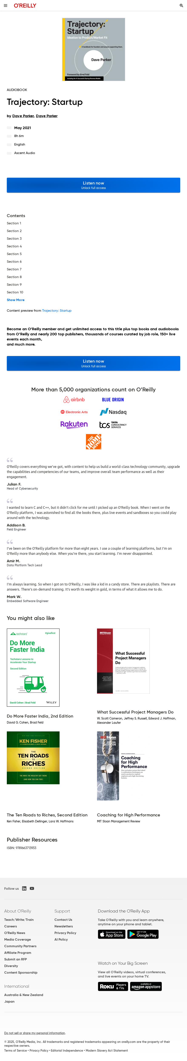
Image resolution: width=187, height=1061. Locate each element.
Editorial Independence (67, 1050)
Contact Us (63, 919)
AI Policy (61, 939)
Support (62, 911)
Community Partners (20, 946)
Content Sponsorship (20, 972)
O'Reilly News (14, 933)
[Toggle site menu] (5, 5)
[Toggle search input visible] (181, 5)
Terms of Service (15, 1050)
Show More (15, 300)
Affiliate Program (17, 952)
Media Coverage (17, 939)
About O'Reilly (17, 911)
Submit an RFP (15, 959)
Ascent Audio (24, 153)
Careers (10, 926)
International (16, 986)
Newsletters (63, 926)
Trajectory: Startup (57, 310)
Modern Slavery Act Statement (107, 1050)
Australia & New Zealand (23, 995)
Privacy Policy (65, 933)
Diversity (11, 966)
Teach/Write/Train (19, 919)
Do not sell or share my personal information (34, 1033)
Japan (9, 1001)
